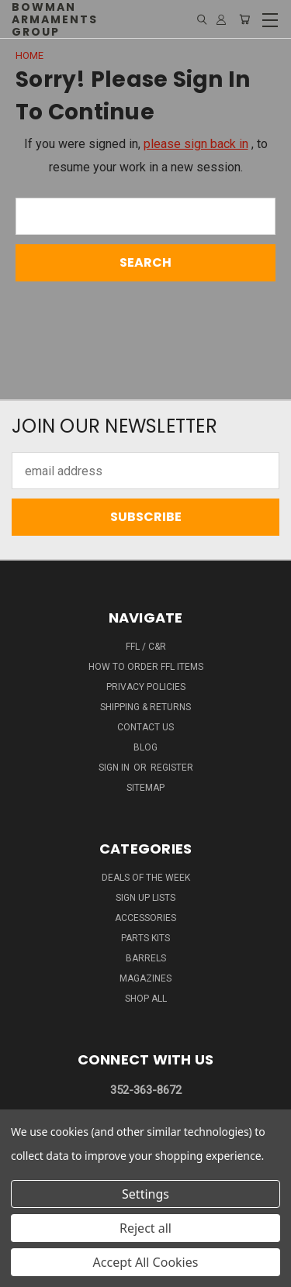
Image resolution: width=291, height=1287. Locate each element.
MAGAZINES (145, 978)
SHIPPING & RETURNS (145, 707)
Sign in (115, 767)
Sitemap (145, 787)
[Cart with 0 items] (244, 19)
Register (172, 767)
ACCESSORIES (145, 918)
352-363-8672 (146, 1090)
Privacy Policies (145, 686)
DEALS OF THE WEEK (146, 877)
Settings (145, 1193)
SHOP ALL (146, 998)
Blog (145, 747)
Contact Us (145, 727)
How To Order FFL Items (145, 666)
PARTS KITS (145, 938)
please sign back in (196, 143)
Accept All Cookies (146, 1262)
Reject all (145, 1228)
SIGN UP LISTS (145, 897)
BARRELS (146, 958)
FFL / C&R (146, 646)
